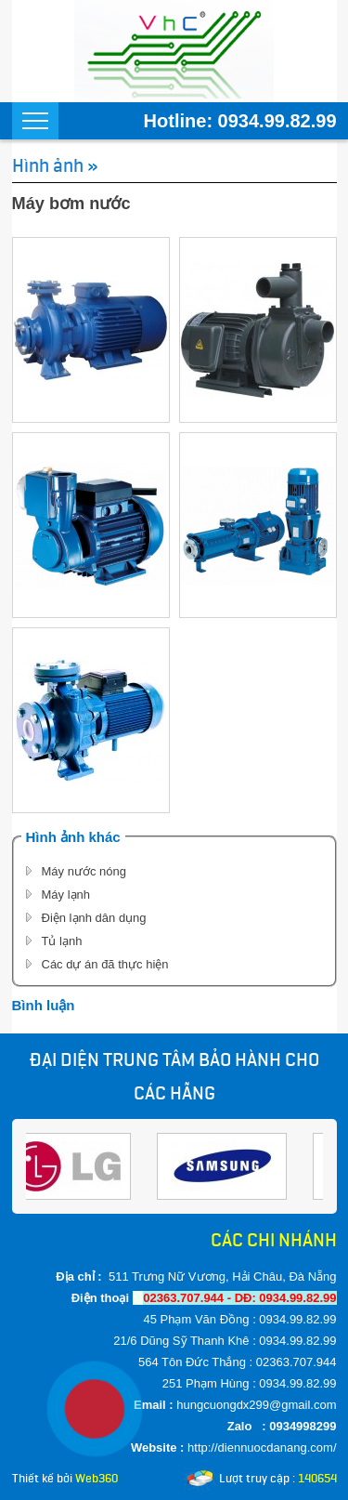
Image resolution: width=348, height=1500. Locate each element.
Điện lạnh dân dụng (94, 918)
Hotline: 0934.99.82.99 (240, 121)
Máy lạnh (66, 894)
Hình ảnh (48, 165)
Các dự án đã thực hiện (105, 964)
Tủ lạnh (62, 941)
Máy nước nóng (84, 871)
